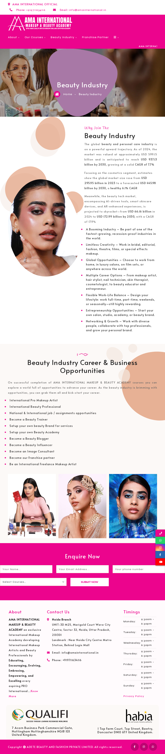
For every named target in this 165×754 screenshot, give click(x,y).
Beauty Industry (62, 37)
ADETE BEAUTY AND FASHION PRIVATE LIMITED (60, 747)
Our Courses (34, 37)
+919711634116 (36, 9)
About (12, 37)
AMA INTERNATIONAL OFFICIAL (34, 4)
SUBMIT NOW (89, 581)
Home (67, 94)
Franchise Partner (95, 37)
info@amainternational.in (87, 9)
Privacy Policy (133, 696)
